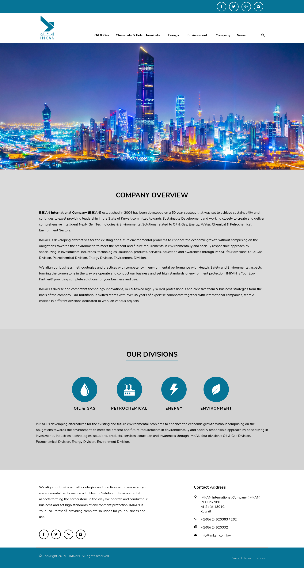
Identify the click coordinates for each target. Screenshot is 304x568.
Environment (197, 35)
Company (223, 35)
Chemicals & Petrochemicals (138, 35)
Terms (247, 558)
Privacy (235, 558)
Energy (173, 35)
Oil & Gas (101, 35)
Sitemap (260, 558)
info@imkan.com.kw (216, 535)
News (241, 35)
